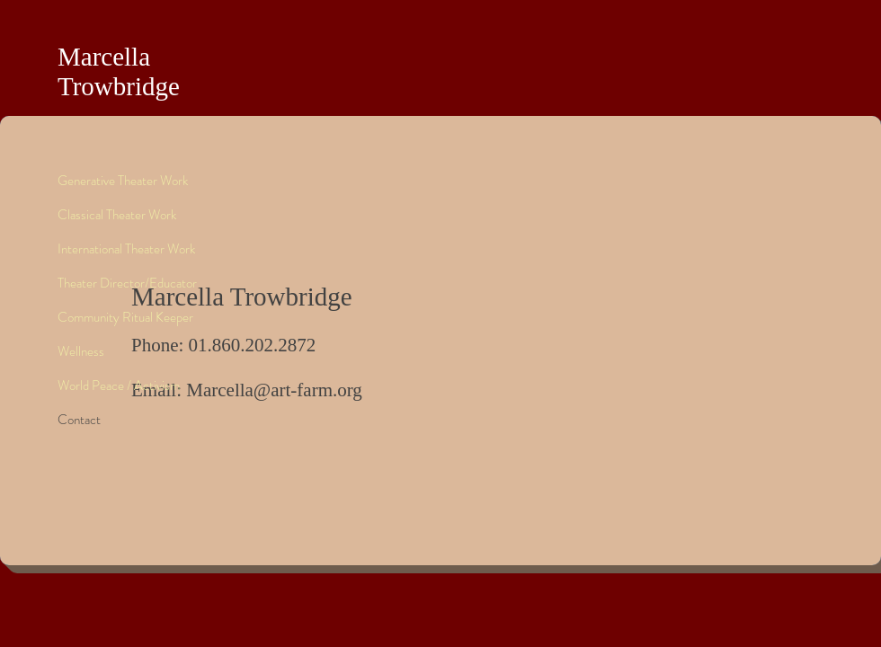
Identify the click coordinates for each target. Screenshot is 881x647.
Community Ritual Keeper (125, 317)
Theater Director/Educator (127, 283)
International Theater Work (126, 249)
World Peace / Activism (119, 385)
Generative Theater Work (123, 181)
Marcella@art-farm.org (274, 390)
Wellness (81, 351)
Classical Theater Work (117, 215)
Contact (79, 420)
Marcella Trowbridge (119, 71)
